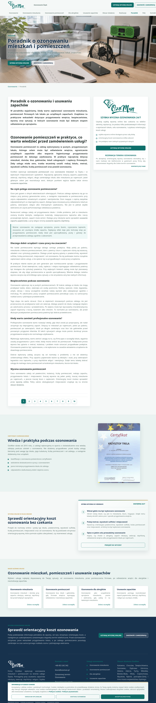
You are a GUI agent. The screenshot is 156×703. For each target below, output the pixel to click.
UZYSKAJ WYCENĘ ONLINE (122, 5)
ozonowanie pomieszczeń (38, 172)
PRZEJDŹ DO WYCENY (113, 545)
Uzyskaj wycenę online (120, 148)
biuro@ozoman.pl (62, 670)
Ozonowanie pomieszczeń (54, 13)
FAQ (143, 13)
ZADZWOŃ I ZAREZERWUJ (43, 63)
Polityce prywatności (70, 692)
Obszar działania (109, 13)
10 (74, 401)
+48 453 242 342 (61, 665)
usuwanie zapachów (18, 183)
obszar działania (17, 385)
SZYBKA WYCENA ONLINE (19, 63)
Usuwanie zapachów (90, 13)
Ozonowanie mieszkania (31, 13)
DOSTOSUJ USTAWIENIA (78, 696)
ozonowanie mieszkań (64, 172)
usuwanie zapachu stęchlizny (57, 221)
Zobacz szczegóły (33, 605)
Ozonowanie (13, 13)
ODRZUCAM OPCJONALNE (33, 696)
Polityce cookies (55, 692)
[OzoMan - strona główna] (58, 5)
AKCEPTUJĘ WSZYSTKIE (123, 696)
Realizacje (122, 13)
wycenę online (22, 382)
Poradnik (134, 13)
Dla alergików (73, 13)
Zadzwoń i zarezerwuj (136, 635)
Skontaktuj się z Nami (138, 166)
